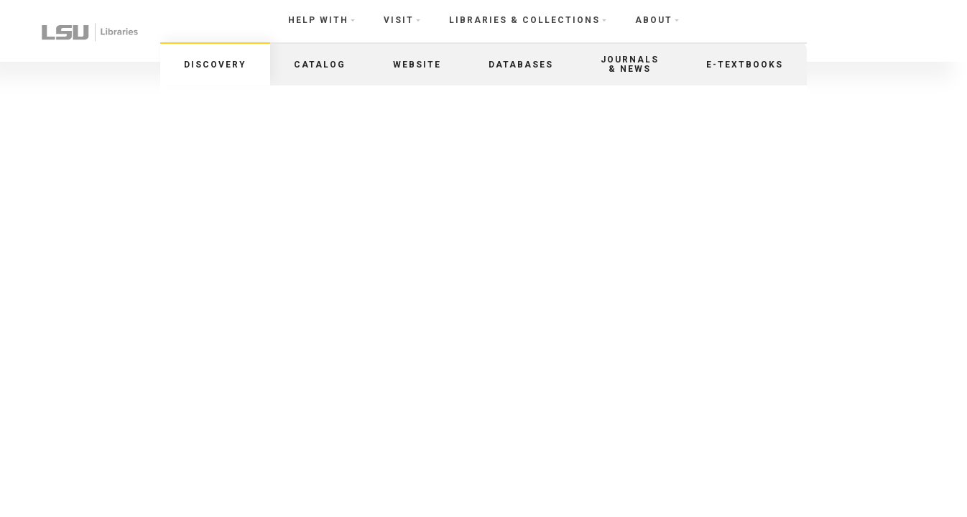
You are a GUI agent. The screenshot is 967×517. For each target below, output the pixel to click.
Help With (318, 20)
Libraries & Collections (524, 20)
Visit (399, 20)
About (653, 20)
